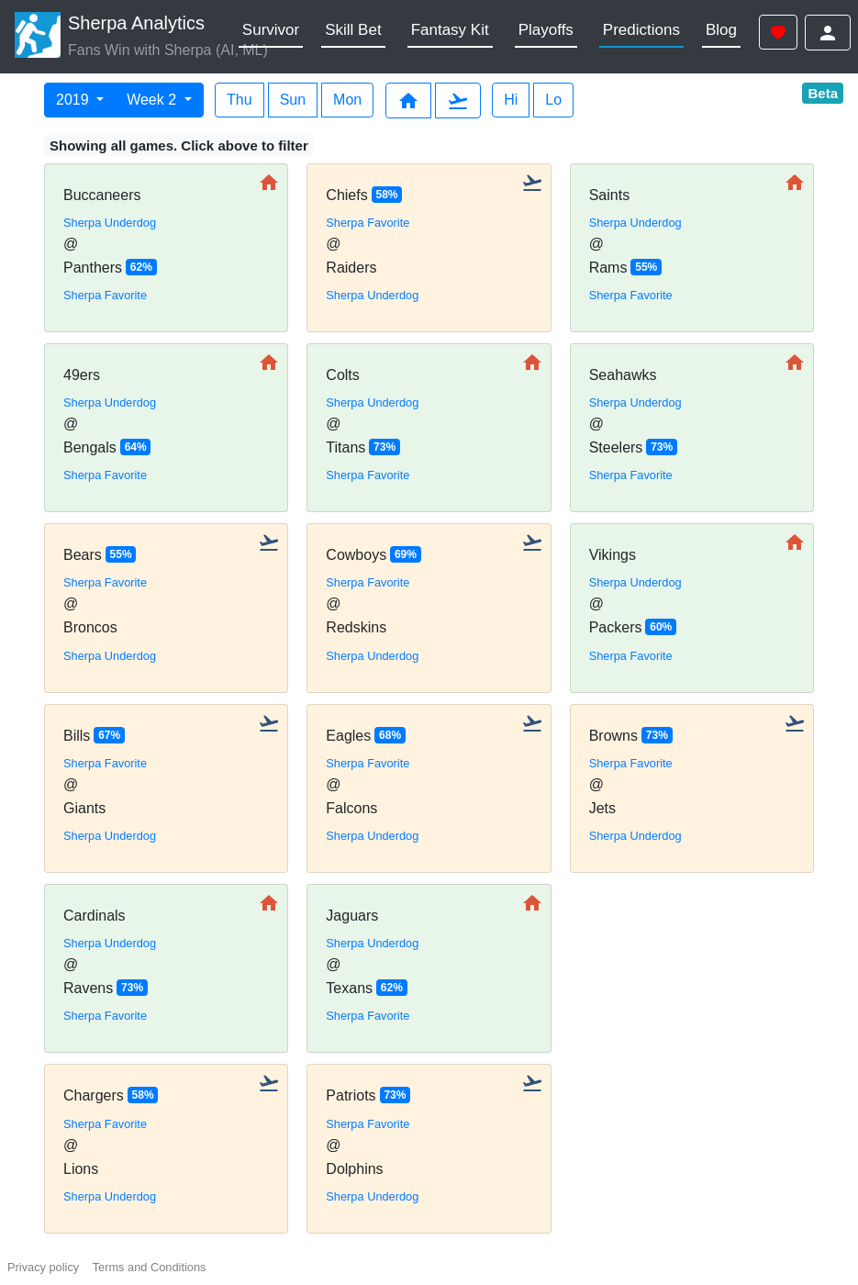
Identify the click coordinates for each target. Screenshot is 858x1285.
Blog (721, 30)
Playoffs (546, 30)
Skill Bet (353, 30)
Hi (511, 99)
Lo (553, 99)
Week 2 (153, 99)
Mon (347, 99)
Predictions (641, 30)
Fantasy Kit (450, 30)
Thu (239, 99)
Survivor (270, 30)
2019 (74, 99)
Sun (293, 99)
